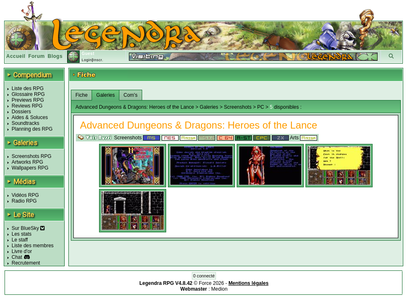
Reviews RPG (27, 106)
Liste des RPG (28, 88)
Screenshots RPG (31, 156)
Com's (131, 95)
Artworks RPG (27, 162)
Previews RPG (28, 100)
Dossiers (21, 112)
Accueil (15, 56)
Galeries (105, 95)
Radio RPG (24, 201)
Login (87, 60)
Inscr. (98, 60)
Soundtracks (25, 123)
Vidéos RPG (25, 195)
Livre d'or (22, 251)
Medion (219, 289)
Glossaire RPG (28, 94)
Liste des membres (32, 245)
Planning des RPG (32, 129)
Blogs (55, 56)
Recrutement (26, 263)
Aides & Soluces (30, 117)
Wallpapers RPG (30, 168)
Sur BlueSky (28, 228)
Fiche (81, 95)
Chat (17, 257)
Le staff (20, 240)
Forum (36, 56)
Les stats (21, 234)
